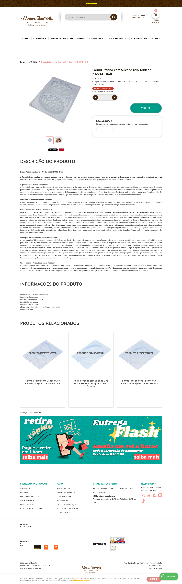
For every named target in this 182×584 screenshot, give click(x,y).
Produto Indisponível (42, 354)
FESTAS (26, 38)
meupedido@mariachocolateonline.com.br (115, 488)
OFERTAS (155, 38)
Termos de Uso (64, 512)
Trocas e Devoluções (67, 504)
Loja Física (25, 492)
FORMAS (81, 38)
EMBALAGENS (96, 38)
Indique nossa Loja (29, 496)
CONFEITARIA (40, 38)
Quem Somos (26, 488)
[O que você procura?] (113, 17)
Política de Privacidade (68, 508)
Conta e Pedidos (136, 18)
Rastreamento (64, 488)
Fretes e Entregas (66, 492)
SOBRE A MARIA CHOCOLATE (33, 484)
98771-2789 (103, 492)
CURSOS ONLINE (139, 38)
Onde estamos (27, 500)
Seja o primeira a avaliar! (102, 91)
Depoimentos (91, 4)
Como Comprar (64, 496)
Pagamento (62, 500)
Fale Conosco (26, 504)
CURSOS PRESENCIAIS (117, 38)
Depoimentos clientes (31, 508)
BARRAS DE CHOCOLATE (61, 38)
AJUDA (60, 484)
